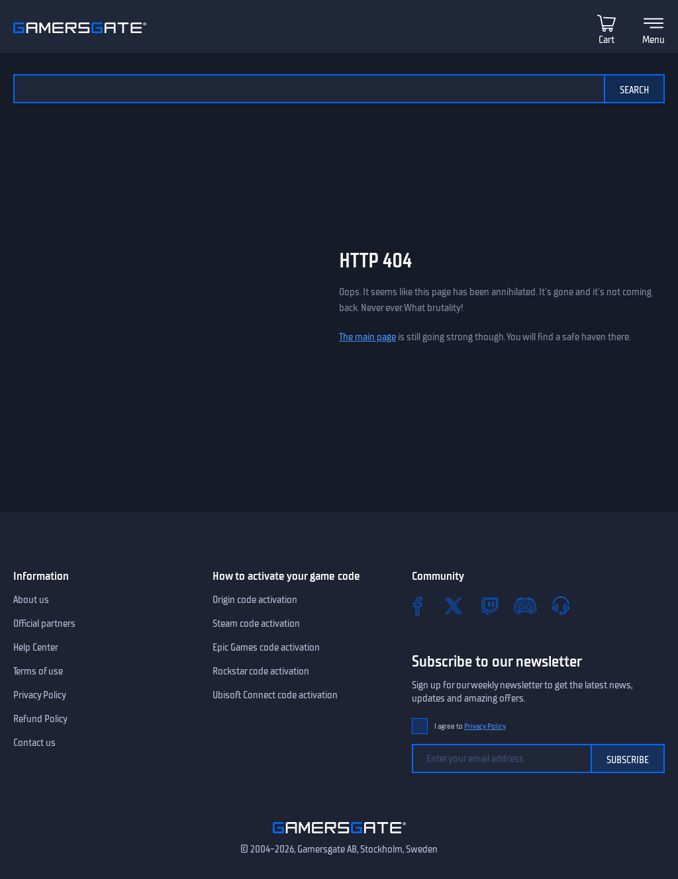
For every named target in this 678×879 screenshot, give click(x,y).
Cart (606, 39)
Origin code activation (255, 599)
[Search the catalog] (308, 88)
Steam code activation (256, 623)
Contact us (34, 742)
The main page (367, 337)
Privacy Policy (39, 695)
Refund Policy (40, 718)
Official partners (44, 623)
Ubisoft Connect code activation (275, 695)
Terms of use (38, 671)
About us (31, 599)
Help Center (35, 647)
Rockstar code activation (261, 671)
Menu (653, 39)
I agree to (470, 726)
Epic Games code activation (266, 647)
